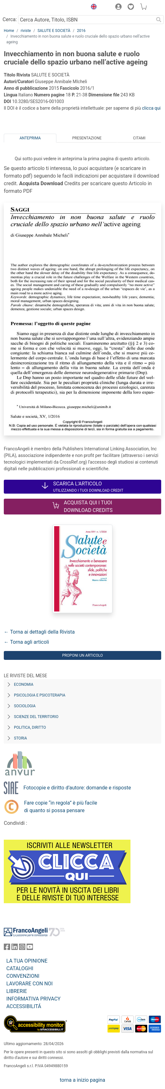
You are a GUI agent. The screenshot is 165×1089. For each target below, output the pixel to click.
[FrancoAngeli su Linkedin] (14, 948)
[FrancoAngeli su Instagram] (22, 948)
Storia (20, 738)
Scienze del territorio (36, 717)
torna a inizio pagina (82, 1080)
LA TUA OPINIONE (27, 961)
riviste (26, 30)
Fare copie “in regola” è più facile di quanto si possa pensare (60, 806)
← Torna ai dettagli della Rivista (39, 632)
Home (9, 30)
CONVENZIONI (22, 976)
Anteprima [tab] (30, 138)
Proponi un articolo (82, 655)
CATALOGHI (19, 968)
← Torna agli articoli (26, 642)
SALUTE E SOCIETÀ (53, 30)
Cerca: (10, 19)
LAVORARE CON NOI (29, 984)
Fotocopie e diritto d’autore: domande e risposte (77, 788)
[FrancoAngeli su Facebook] (7, 948)
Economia (23, 684)
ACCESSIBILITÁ (23, 1006)
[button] (92, 8)
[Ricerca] (159, 19)
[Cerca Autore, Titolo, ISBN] (86, 19)
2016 (81, 30)
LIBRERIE (16, 991)
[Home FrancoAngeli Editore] (25, 7)
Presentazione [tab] (87, 138)
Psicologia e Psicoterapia (39, 695)
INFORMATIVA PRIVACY (33, 999)
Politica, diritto (30, 727)
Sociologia (24, 706)
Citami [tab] (139, 138)
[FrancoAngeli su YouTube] (30, 948)
